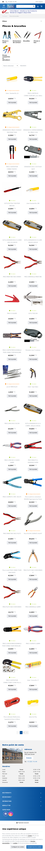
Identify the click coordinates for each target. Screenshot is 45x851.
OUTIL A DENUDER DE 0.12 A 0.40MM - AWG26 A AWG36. (33, 425)
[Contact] (3, 1)
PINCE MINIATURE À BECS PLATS (12, 533)
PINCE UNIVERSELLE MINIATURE (33, 277)
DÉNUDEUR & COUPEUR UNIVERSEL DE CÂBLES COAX (33, 131)
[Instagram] (10, 814)
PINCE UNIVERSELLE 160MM (33, 607)
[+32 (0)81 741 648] (11, 1)
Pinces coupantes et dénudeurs (6, 57)
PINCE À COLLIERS (12, 313)
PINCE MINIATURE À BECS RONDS (12, 277)
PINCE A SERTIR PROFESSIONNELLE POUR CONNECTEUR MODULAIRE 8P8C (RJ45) (12, 351)
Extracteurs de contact (17, 41)
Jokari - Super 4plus (33, 387)
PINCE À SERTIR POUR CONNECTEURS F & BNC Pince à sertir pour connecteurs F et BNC (12, 681)
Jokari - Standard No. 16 (12, 93)
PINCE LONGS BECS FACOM (12, 423)
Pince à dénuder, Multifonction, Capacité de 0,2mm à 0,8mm (12, 718)
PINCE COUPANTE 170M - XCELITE (12, 497)
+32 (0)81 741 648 (32, 761)
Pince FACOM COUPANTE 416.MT (33, 533)
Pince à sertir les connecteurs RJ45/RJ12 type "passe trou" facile (33, 498)
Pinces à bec (37, 41)
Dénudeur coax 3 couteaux (33, 350)
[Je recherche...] (25, 6)
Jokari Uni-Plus (33, 717)
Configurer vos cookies (17, 847)
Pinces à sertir (5, 41)
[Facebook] (5, 814)
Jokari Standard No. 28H (33, 203)
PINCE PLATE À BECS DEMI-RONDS (12, 607)
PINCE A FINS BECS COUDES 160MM (12, 461)
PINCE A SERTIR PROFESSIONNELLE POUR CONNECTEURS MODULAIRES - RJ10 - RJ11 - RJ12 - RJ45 (12, 645)
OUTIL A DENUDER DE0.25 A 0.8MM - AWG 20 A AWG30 (12, 241)
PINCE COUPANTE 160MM (33, 643)
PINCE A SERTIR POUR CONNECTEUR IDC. (12, 168)
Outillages (4, 16)
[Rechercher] (33, 6)
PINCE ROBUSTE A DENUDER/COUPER (33, 461)
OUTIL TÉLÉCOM (33, 313)
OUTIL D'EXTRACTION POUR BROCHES (12, 205)
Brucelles (26, 41)
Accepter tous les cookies (35, 847)
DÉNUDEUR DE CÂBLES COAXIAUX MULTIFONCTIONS (12, 131)
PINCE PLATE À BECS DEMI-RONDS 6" (33, 571)
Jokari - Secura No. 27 (33, 680)
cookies (30, 835)
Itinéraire (29, 758)
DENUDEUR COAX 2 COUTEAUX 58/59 (33, 168)
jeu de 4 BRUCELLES (12, 387)
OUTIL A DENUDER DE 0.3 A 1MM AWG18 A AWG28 (33, 241)
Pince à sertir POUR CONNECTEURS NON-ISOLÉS (12, 571)
